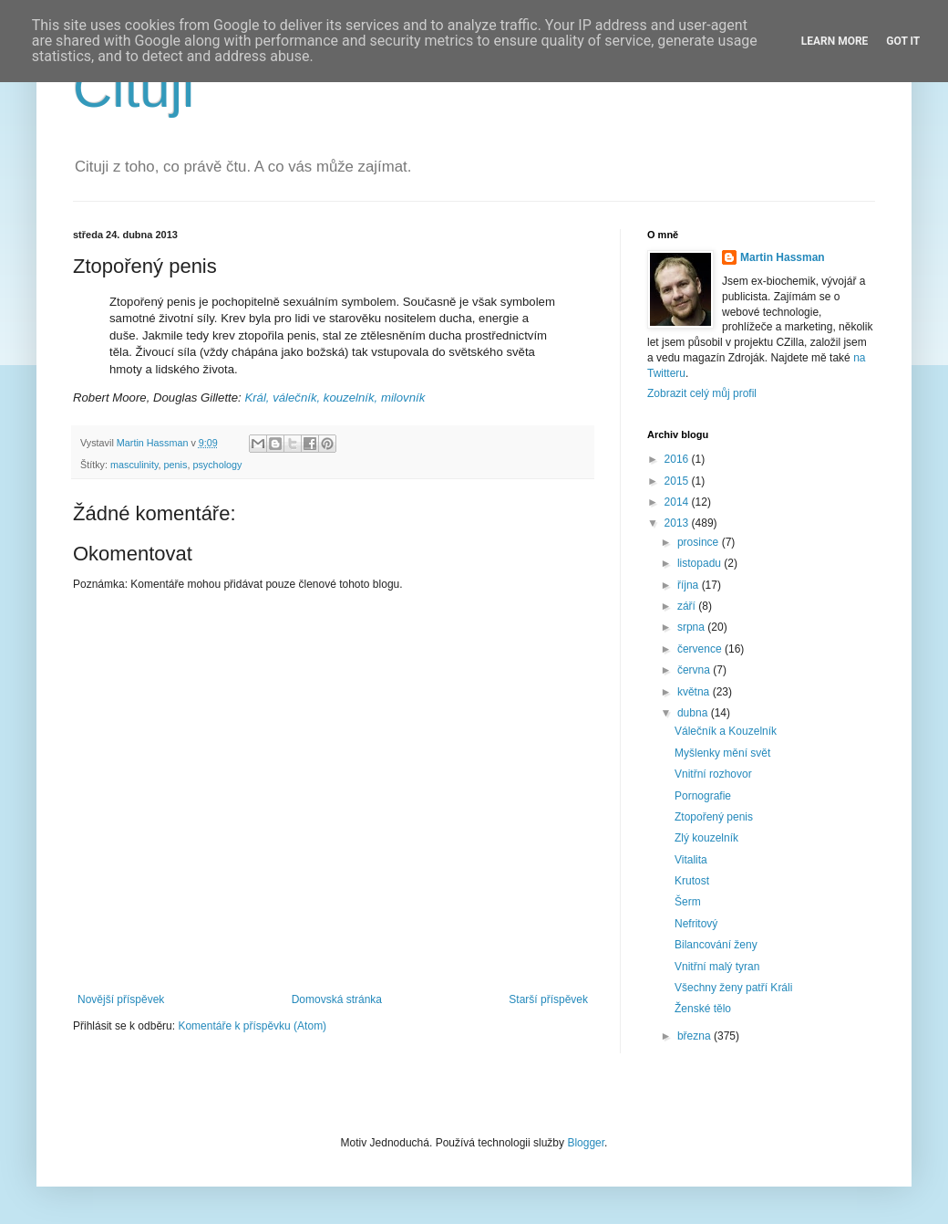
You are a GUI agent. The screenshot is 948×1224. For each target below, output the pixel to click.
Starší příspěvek (548, 999)
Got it (903, 41)
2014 (678, 502)
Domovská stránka (337, 999)
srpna (692, 627)
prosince (699, 542)
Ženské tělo (703, 1008)
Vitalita (691, 859)
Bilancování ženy (716, 944)
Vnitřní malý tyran (717, 966)
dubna (694, 712)
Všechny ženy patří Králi (733, 987)
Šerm (688, 901)
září (687, 606)
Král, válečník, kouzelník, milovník (334, 397)
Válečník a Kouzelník (726, 731)
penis (176, 464)
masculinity (134, 464)
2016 (678, 459)
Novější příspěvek (120, 999)
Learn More (835, 41)
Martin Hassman (782, 257)
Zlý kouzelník (706, 838)
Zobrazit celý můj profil (702, 393)
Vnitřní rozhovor (713, 774)
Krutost (692, 880)
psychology (217, 464)
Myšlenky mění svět (722, 753)
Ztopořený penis (714, 817)
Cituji (133, 88)
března (695, 1036)
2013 (678, 523)
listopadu (700, 563)
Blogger (585, 1142)
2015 (678, 481)
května (695, 691)
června (695, 670)
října (689, 585)
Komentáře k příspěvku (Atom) (252, 1026)
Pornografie (703, 796)
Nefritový (696, 923)
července (701, 649)
